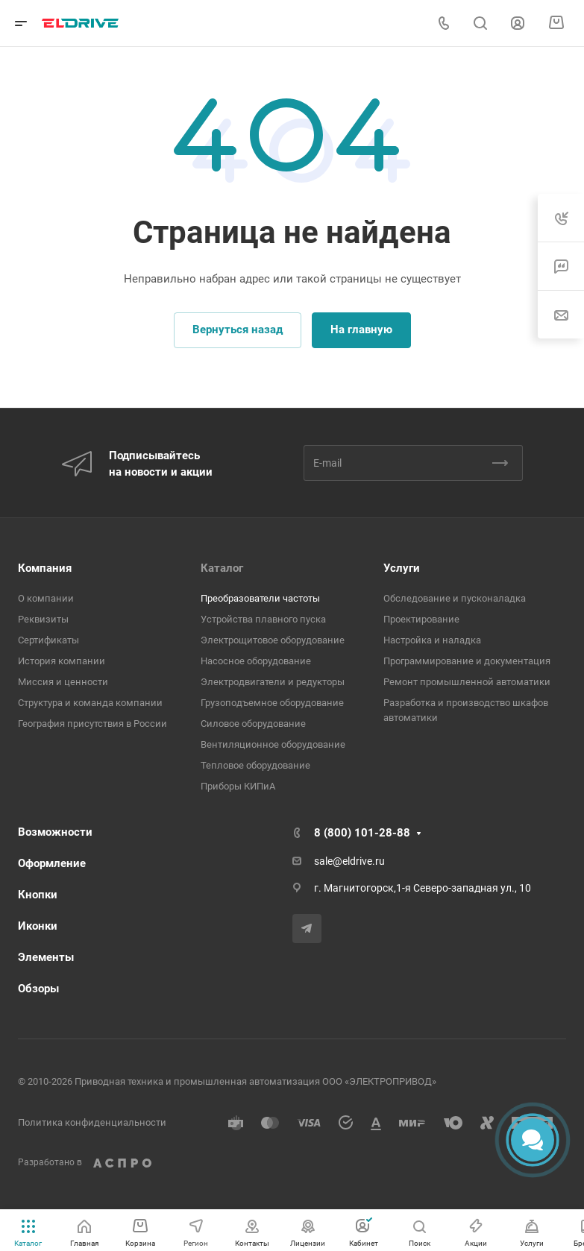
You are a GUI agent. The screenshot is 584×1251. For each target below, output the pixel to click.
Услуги (401, 568)
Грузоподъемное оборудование (272, 702)
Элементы (46, 957)
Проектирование (421, 619)
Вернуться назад (237, 329)
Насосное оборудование (256, 661)
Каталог (222, 568)
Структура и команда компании (90, 702)
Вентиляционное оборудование (273, 744)
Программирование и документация (466, 661)
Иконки (37, 926)
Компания (45, 568)
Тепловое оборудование (255, 765)
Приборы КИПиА (238, 786)
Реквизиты (43, 619)
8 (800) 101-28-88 (362, 832)
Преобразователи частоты (260, 598)
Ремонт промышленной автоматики (466, 681)
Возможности (55, 832)
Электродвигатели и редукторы (273, 681)
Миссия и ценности (63, 681)
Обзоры (38, 988)
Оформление (52, 863)
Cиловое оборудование (253, 723)
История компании (61, 661)
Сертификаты (48, 640)
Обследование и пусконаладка (454, 598)
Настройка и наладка (432, 640)
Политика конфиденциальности (92, 1122)
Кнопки (37, 894)
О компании (46, 598)
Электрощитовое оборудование (273, 640)
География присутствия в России (92, 723)
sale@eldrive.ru (349, 861)
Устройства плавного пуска (263, 619)
